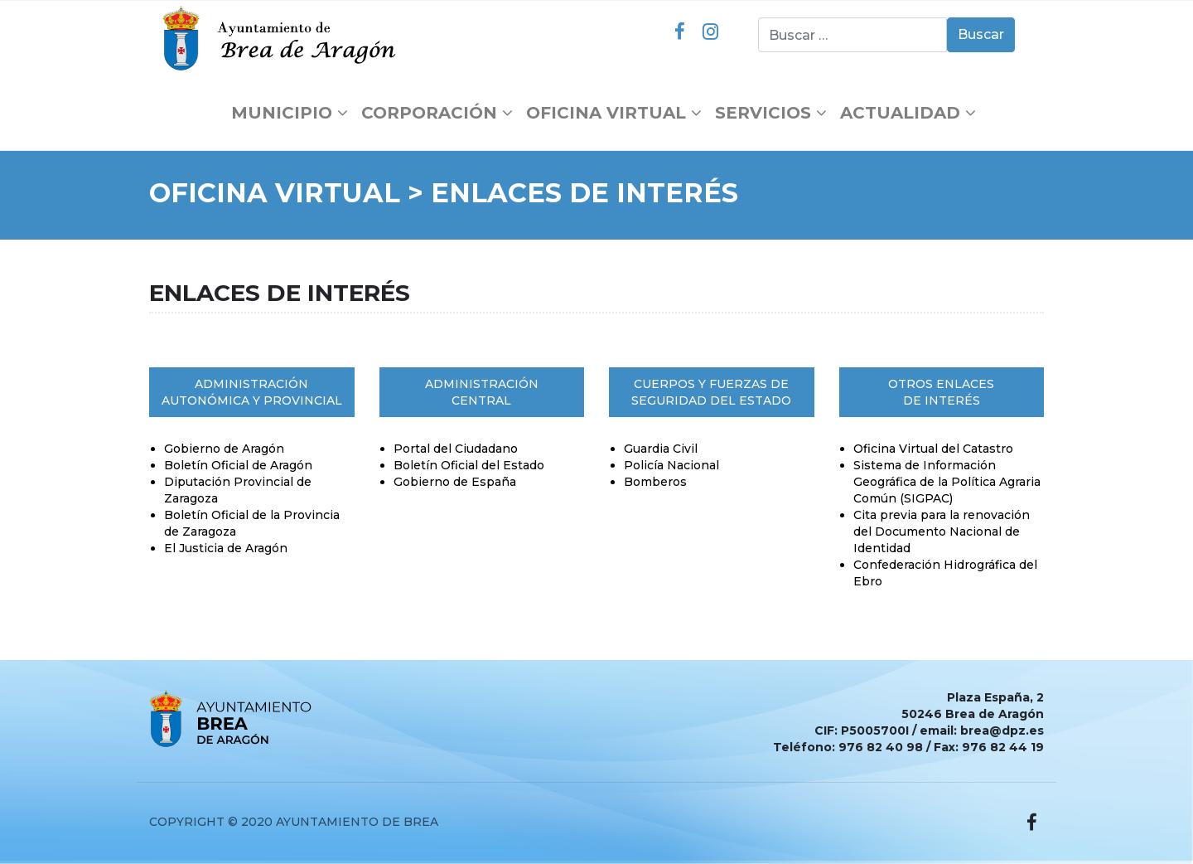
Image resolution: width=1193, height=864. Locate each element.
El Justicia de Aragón (225, 548)
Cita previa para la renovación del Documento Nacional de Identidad (941, 531)
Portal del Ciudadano (456, 448)
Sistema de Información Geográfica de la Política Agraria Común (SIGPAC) (947, 482)
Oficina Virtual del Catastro (933, 448)
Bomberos (655, 481)
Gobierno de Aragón (224, 448)
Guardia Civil (661, 448)
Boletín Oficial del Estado (469, 465)
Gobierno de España (455, 481)
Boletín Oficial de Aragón (238, 465)
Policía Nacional (671, 465)
